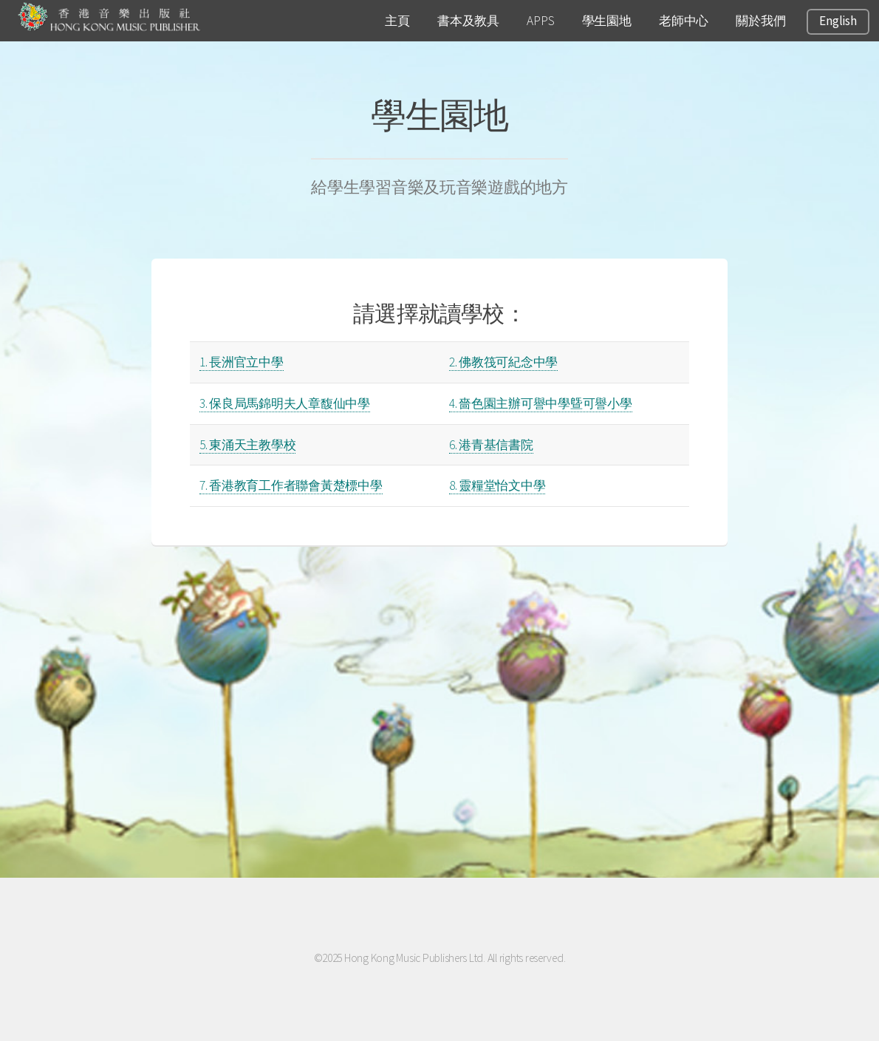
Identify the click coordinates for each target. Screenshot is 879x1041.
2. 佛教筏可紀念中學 (503, 362)
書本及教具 (468, 21)
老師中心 (683, 21)
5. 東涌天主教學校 (247, 445)
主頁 (397, 21)
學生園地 (607, 21)
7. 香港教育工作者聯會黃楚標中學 (291, 485)
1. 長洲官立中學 (241, 362)
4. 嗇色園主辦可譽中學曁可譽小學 (540, 403)
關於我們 (760, 21)
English (837, 21)
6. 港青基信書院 (491, 445)
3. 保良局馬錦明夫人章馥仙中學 (284, 403)
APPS (540, 21)
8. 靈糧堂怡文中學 (497, 485)
